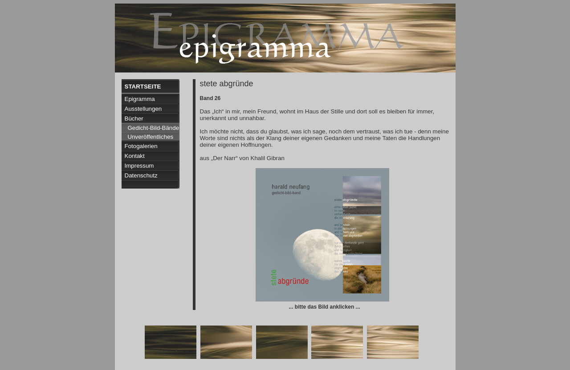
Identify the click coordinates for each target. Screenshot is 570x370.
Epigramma (140, 99)
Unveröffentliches (151, 136)
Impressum (139, 165)
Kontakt (135, 156)
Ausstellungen (143, 108)
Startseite (143, 86)
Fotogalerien (141, 146)
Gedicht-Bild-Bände (153, 128)
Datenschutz (141, 175)
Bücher (134, 118)
